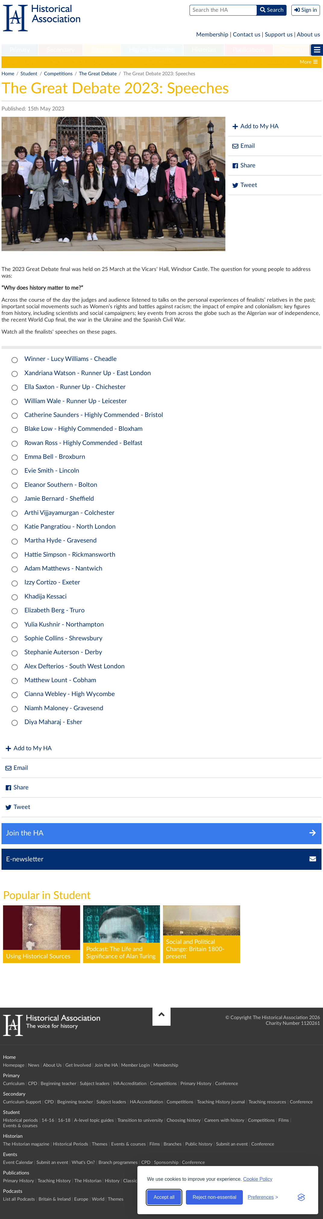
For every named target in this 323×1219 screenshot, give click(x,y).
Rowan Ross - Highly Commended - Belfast (83, 443)
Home (8, 73)
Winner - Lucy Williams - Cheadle (70, 359)
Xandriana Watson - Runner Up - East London (87, 373)
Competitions (58, 73)
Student (101, 50)
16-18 (79, 62)
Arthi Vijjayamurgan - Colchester (69, 513)
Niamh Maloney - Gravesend (63, 708)
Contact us (246, 35)
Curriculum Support (22, 1102)
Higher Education (152, 50)
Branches (173, 1144)
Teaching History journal (221, 1102)
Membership (212, 35)
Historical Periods (70, 1144)
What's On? (83, 1162)
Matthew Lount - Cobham (60, 680)
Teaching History (54, 1181)
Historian (204, 50)
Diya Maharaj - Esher (53, 722)
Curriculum (13, 1083)
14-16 (57, 62)
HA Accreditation (129, 1083)
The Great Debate (98, 73)
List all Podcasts (19, 1199)
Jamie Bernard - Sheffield (59, 499)
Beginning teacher (58, 1083)
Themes (100, 1144)
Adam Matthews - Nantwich (63, 568)
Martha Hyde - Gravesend (60, 540)
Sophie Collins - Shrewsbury (63, 638)
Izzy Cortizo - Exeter (52, 582)
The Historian (87, 1181)
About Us (52, 1065)
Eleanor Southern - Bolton (60, 485)
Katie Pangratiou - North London (70, 527)
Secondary (60, 50)
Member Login (135, 1065)
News (33, 1065)
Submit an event (232, 1144)
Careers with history (268, 62)
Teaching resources (267, 1102)
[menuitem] (19, 50)
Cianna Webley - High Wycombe (69, 694)
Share (243, 166)
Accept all (164, 1197)
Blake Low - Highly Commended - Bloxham (83, 429)
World (98, 1199)
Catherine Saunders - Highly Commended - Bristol (93, 415)
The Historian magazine (26, 1144)
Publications (249, 50)
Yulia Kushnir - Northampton (64, 624)
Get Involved (78, 1065)
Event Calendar (18, 1162)
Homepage (13, 1065)
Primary (20, 50)
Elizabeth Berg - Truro (54, 610)
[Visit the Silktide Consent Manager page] (301, 1197)
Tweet (244, 185)
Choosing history (220, 62)
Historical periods (23, 62)
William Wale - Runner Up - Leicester (75, 401)
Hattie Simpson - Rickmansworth (69, 555)
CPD (32, 1083)
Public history (198, 1144)
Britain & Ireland (55, 1199)
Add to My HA (255, 126)
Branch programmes (118, 1162)
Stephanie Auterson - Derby (63, 652)
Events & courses (20, 1126)
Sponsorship (166, 1162)
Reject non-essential (214, 1197)
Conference (226, 1083)
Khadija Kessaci (45, 596)
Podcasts (293, 50)
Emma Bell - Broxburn (54, 457)
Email (243, 146)
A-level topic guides (115, 62)
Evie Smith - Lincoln (51, 471)
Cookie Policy (257, 1179)
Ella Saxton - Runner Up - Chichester (75, 387)
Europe (81, 1199)
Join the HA (106, 1065)
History (112, 1181)
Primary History (196, 1083)
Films (283, 1120)
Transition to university (169, 62)
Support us (279, 35)
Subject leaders (95, 1083)
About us (308, 35)
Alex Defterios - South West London (74, 666)
